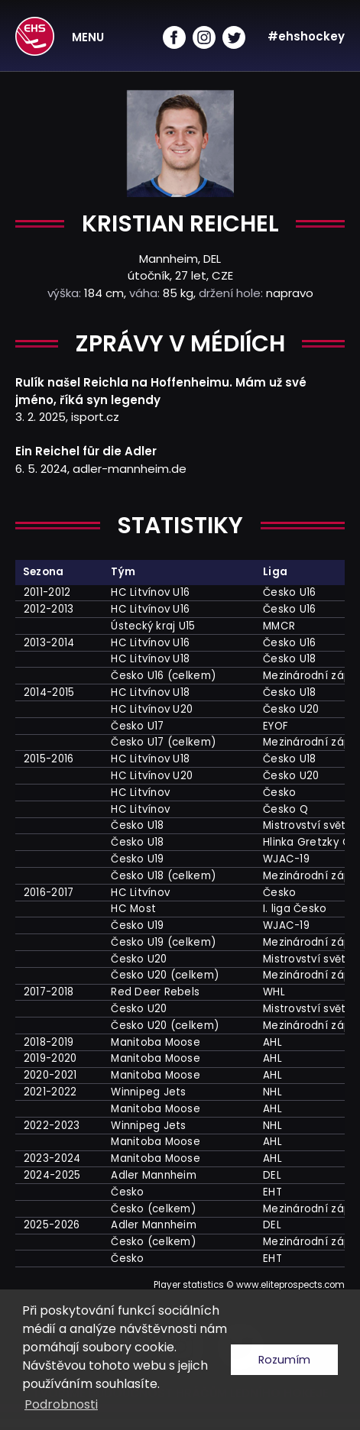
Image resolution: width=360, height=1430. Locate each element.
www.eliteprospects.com (290, 1285)
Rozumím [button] (284, 1359)
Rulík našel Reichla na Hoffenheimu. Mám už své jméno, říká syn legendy (160, 391)
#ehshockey (306, 36)
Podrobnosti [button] (61, 1404)
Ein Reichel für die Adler (86, 451)
